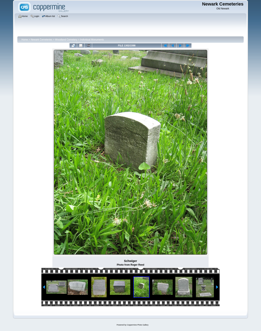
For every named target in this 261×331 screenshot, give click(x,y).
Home (24, 39)
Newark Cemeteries (41, 39)
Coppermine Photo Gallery (137, 325)
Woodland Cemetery (66, 39)
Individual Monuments (92, 39)
